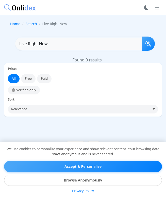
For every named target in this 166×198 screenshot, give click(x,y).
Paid (44, 78)
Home (15, 23)
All (14, 78)
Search (31, 23)
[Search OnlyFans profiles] (78, 44)
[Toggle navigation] (157, 7)
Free (28, 78)
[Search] (148, 44)
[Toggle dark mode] (146, 7)
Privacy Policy (83, 190)
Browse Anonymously (83, 180)
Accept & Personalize (83, 166)
